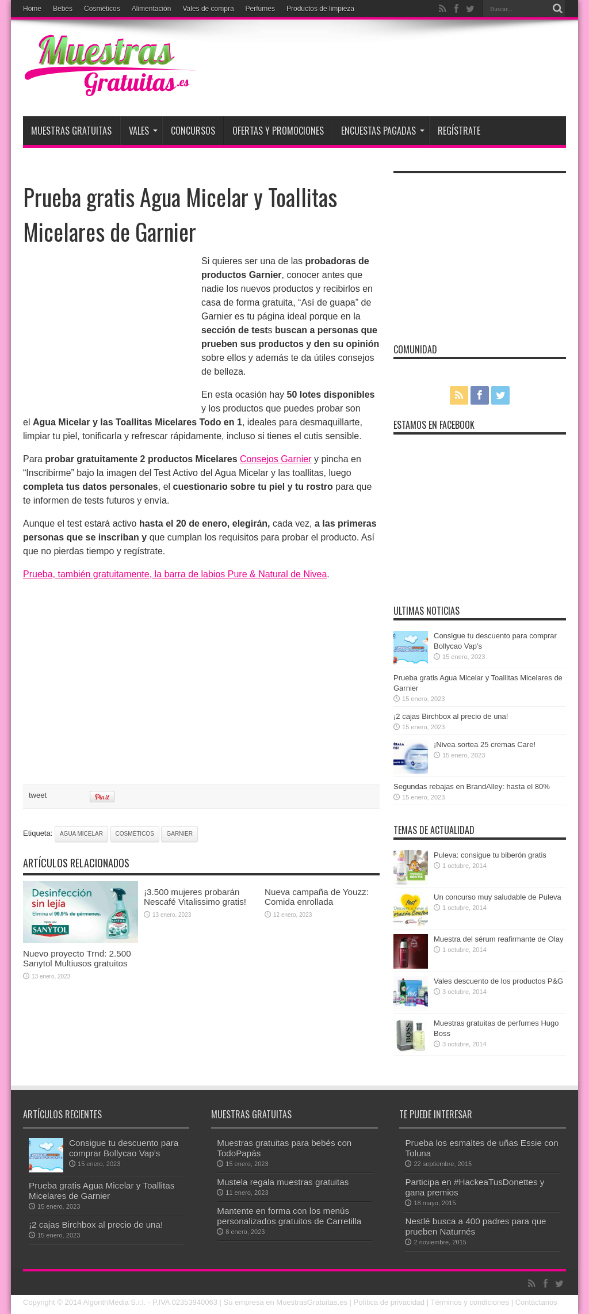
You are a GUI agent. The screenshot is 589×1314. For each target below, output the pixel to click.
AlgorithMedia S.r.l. (114, 1302)
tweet (38, 795)
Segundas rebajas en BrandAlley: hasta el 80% (471, 786)
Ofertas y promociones (278, 131)
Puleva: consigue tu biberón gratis (490, 855)
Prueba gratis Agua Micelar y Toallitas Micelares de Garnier (101, 1190)
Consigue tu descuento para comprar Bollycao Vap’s (123, 1148)
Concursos (193, 131)
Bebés (62, 9)
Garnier (179, 834)
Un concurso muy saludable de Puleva (497, 897)
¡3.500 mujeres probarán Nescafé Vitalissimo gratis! (195, 897)
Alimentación (151, 9)
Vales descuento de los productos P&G (498, 981)
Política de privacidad (389, 1302)
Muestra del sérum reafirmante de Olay (498, 939)
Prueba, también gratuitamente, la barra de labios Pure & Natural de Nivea (175, 574)
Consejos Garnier (276, 459)
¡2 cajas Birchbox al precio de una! (450, 716)
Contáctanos (536, 1302)
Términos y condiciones (469, 1302)
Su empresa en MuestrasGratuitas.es (285, 1302)
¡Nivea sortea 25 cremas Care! (485, 744)
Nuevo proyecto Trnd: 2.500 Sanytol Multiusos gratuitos (77, 958)
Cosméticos (102, 9)
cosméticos (135, 834)
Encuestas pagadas (382, 131)
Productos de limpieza (320, 9)
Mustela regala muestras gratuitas (283, 1182)
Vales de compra (208, 9)
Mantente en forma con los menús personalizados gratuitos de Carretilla (289, 1216)
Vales (143, 131)
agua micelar (81, 834)
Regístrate (459, 131)
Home (32, 9)
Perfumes (260, 9)
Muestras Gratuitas (71, 131)
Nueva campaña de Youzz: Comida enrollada (317, 897)
